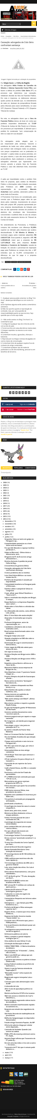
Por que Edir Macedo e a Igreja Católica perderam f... (19, 549)
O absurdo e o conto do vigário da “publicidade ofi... (17, 895)
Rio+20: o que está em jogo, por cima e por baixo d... (19, 747)
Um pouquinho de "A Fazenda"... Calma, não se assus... (19, 952)
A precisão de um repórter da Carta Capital (18, 765)
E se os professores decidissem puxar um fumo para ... (20, 926)
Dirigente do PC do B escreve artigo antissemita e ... (18, 558)
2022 (5, 493)
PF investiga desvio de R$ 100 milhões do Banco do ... (20, 855)
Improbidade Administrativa (28, 36)
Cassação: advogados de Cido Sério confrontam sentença (18, 569)
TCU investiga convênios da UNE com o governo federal (19, 864)
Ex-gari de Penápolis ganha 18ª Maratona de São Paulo (20, 709)
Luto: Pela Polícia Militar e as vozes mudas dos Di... (18, 576)
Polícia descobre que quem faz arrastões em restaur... (20, 787)
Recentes (7, 468)
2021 (5, 496)
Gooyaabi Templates (13, 1116)
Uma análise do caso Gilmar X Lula (18, 941)
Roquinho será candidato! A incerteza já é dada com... (20, 796)
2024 (5, 488)
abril (7, 1055)
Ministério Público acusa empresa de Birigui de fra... (18, 669)
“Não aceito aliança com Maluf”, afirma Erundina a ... (20, 700)
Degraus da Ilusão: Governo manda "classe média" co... (18, 917)
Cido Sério (16, 36)
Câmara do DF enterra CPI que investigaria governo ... (16, 891)
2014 (5, 514)
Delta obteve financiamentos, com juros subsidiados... (20, 873)
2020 (5, 498)
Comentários (30, 468)
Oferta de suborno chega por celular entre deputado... (18, 1026)
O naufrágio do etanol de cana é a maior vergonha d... (20, 807)
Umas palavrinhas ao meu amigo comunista (17, 751)
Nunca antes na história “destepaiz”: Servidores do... (18, 682)
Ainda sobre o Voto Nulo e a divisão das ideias (19, 608)
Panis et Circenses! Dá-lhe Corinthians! (19, 734)
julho (7, 534)
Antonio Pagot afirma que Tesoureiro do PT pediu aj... (20, 1039)
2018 (5, 503)
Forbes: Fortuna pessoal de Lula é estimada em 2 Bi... (17, 819)
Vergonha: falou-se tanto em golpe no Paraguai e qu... (19, 540)
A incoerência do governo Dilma (17, 566)
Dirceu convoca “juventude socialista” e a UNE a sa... (20, 839)
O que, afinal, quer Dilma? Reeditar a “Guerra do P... (18, 594)
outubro (8, 527)
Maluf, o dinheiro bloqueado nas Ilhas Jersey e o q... (19, 686)
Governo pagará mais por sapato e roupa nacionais (20, 718)
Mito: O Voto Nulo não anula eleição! (18, 616)
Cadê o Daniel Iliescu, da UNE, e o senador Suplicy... (20, 769)
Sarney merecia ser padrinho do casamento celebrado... (17, 695)
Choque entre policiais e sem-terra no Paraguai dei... (19, 742)
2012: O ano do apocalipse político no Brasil (18, 990)
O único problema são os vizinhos (17, 573)
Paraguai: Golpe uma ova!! (15, 636)
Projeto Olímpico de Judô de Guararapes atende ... (20, 678)
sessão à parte (6, 435)
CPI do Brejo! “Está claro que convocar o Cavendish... (19, 756)
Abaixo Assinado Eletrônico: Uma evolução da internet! (17, 851)
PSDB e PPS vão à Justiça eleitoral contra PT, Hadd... (20, 1035)
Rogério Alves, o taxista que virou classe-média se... (20, 913)
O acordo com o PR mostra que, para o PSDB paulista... (19, 922)
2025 (5, 485)
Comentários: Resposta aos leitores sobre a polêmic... (20, 899)
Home (2, 36)
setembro (9, 529)
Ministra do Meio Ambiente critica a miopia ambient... (18, 814)
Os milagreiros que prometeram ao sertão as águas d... (18, 931)
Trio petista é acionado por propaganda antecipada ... (20, 800)
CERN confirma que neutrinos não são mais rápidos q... (19, 859)
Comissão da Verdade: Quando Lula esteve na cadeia (18, 1031)
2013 (5, 517)
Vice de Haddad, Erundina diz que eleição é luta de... (20, 738)
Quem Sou (25, 430)
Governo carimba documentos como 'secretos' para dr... (18, 713)
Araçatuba (8, 36)
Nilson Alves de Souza (20, 1114)
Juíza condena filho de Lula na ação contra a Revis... (18, 828)
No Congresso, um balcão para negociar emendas (20, 722)
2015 (5, 511)
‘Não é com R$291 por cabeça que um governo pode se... (18, 956)
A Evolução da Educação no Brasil (17, 944)
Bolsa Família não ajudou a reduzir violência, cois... (18, 691)
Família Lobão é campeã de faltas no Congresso (18, 590)
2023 (5, 490)
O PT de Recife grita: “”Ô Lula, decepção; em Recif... (20, 877)
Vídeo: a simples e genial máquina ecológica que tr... (17, 938)
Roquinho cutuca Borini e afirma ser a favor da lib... (19, 664)
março (7, 1058)
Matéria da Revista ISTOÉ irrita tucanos (20, 993)
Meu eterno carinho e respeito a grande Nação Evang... (20, 704)
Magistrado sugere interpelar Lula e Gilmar (18, 978)
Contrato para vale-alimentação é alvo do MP (19, 983)
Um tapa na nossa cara (13, 652)
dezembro (9, 521)
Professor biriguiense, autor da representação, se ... (16, 624)
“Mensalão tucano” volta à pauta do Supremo (18, 974)
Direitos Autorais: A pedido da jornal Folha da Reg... (18, 562)
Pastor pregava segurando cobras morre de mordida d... (20, 1001)
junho (7, 537)
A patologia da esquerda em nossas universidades (18, 823)
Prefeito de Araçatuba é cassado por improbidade (18, 581)
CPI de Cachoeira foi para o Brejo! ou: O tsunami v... (19, 760)
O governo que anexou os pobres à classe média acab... (20, 961)
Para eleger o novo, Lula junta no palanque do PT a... (17, 726)
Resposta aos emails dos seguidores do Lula (19, 1010)
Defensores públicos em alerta (16, 934)
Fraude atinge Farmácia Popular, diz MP (20, 1023)
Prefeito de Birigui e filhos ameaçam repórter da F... (18, 908)
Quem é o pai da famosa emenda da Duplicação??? (18, 970)
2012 (5, 519)
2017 (5, 506)
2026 (5, 483)
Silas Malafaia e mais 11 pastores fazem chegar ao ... (20, 673)
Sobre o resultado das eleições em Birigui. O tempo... (20, 599)
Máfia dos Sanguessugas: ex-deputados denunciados (19, 1019)
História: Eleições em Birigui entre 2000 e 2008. (20, 655)
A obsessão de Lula (12, 986)
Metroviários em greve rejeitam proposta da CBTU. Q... (17, 782)
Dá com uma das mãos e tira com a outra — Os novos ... (20, 1044)
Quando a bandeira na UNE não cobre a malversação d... (19, 639)
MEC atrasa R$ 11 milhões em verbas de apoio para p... (19, 886)
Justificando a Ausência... (14, 804)
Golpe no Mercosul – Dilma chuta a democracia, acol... (18, 553)
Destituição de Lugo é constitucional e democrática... (19, 644)
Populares (18, 468)
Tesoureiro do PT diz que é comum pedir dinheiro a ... (20, 1048)
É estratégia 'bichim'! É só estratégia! (19, 836)
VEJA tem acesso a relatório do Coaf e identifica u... (19, 997)
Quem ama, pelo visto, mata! (16, 811)
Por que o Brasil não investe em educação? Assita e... (16, 832)
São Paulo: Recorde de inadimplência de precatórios (20, 1015)
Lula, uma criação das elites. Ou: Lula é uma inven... (19, 868)
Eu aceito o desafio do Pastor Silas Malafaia (17, 731)
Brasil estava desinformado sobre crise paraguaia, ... (19, 632)
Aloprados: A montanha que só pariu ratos (18, 619)
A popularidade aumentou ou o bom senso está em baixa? (18, 545)
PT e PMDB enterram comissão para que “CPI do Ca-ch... (20, 778)
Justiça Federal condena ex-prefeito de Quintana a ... (19, 965)
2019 (5, 501)
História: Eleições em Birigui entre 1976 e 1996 (20, 660)
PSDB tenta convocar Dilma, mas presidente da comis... (17, 791)
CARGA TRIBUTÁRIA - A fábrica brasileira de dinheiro (20, 947)
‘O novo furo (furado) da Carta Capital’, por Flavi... (19, 844)
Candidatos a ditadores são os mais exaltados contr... (18, 628)
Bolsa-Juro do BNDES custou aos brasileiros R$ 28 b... (16, 882)
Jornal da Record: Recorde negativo (18, 847)
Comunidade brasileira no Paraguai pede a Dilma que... (20, 585)
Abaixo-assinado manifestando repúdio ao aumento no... (20, 1006)
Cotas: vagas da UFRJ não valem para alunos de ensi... (18, 648)
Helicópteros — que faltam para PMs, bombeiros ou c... (19, 904)
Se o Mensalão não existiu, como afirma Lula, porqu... (20, 612)
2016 (5, 509)
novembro (9, 524)
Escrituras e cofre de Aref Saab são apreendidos (18, 773)
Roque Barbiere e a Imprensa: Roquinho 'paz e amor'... (19, 603)
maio (7, 1053)
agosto (8, 532)
